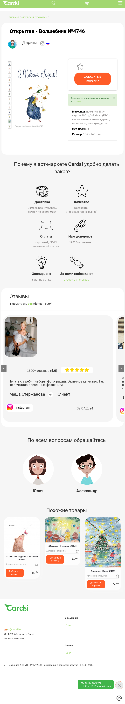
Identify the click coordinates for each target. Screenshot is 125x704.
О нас (69, 625)
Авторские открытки (34, 17)
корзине (76, 101)
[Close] (114, 98)
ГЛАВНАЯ (14, 17)
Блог (68, 653)
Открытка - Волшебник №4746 (47, 31)
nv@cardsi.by (12, 629)
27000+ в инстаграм (77, 279)
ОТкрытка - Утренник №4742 (62, 546)
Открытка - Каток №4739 (103, 571)
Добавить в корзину (14, 572)
